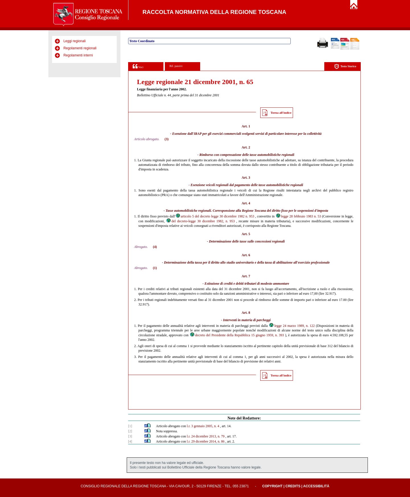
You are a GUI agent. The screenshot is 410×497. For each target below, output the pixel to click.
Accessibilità (316, 486)
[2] (130, 431)
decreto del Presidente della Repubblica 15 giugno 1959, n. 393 (237, 335)
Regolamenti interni (78, 55)
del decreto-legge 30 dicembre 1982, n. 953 (200, 221)
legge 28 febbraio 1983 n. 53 (298, 216)
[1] (130, 426)
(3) (167, 139)
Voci (138, 66)
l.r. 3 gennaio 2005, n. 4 (203, 426)
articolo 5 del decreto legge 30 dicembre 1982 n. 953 (214, 216)
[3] (130, 436)
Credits (292, 486)
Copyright (272, 486)
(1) (155, 268)
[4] (130, 441)
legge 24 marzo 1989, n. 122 (292, 326)
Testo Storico (345, 66)
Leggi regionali (74, 41)
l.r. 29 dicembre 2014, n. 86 (205, 441)
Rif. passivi (176, 66)
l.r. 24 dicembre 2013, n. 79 (205, 436)
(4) (155, 247)
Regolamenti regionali (80, 48)
